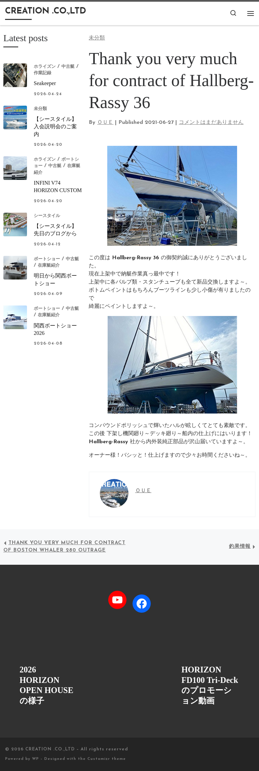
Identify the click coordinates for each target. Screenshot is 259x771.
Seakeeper (45, 83)
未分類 (40, 109)
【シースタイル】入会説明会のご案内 (55, 126)
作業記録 (42, 73)
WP (35, 759)
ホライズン (45, 66)
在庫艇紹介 (49, 265)
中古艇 (68, 66)
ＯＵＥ (105, 122)
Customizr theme (106, 759)
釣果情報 (240, 546)
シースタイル (47, 216)
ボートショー (47, 259)
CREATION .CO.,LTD (50, 749)
